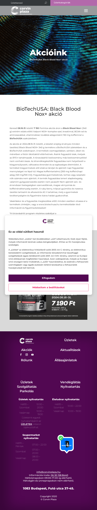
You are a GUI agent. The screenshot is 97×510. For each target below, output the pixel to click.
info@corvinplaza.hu (48, 472)
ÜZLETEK (26, 424)
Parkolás (27, 391)
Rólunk (26, 360)
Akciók (26, 350)
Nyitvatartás (70, 387)
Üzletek (70, 340)
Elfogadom (48, 278)
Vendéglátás (70, 382)
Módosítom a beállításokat (48, 287)
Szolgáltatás (26, 387)
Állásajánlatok (66, 360)
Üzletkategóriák (62, 2)
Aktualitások (70, 350)
